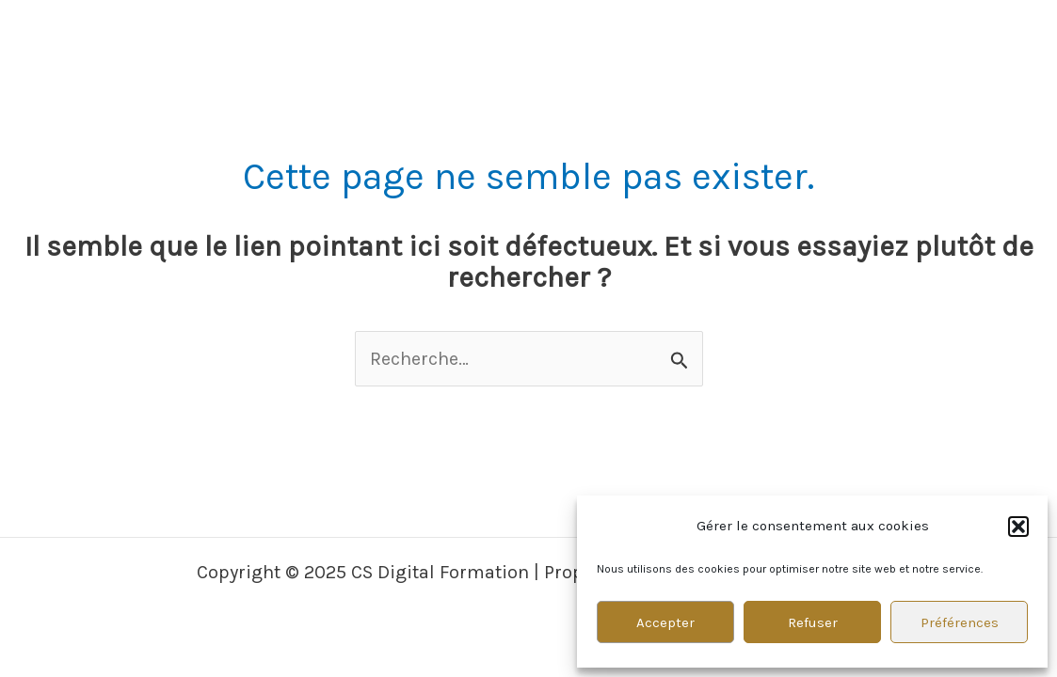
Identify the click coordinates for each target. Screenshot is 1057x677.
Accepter (665, 622)
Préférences (960, 622)
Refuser (813, 622)
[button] (1018, 526)
